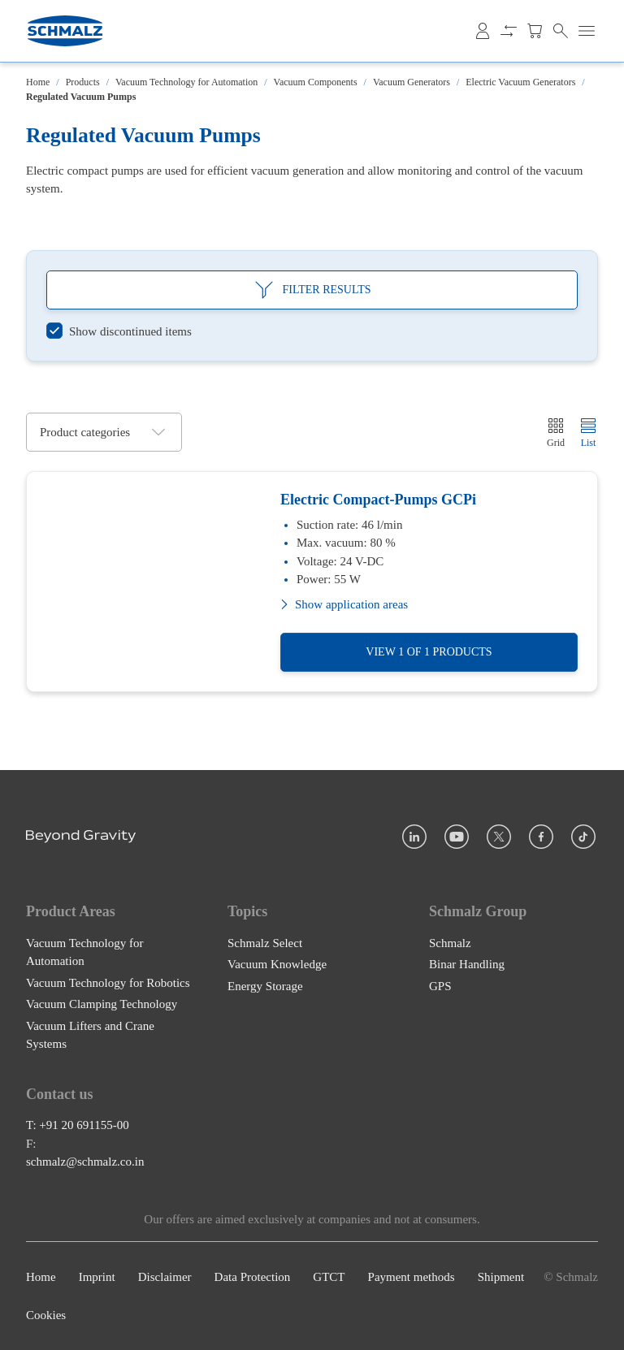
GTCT (328, 1276)
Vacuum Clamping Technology (101, 1003)
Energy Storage (265, 986)
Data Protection (252, 1276)
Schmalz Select (265, 943)
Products (83, 82)
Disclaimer (165, 1276)
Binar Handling (467, 964)
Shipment (501, 1276)
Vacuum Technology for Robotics (108, 982)
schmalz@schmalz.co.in (85, 1161)
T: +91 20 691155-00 (77, 1125)
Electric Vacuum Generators (520, 82)
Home (38, 82)
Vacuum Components (316, 82)
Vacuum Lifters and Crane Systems (90, 1035)
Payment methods (411, 1276)
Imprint (97, 1276)
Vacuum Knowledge (277, 964)
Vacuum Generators (411, 82)
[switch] (119, 331)
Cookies (46, 1315)
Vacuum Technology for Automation (186, 82)
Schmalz (450, 943)
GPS (440, 986)
